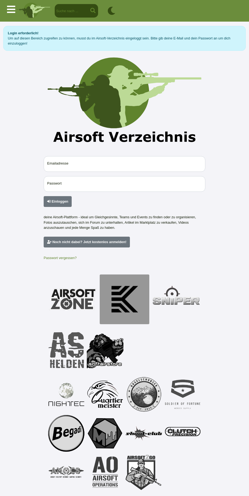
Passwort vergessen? (60, 258)
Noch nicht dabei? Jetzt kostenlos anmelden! (86, 242)
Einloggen (57, 201)
